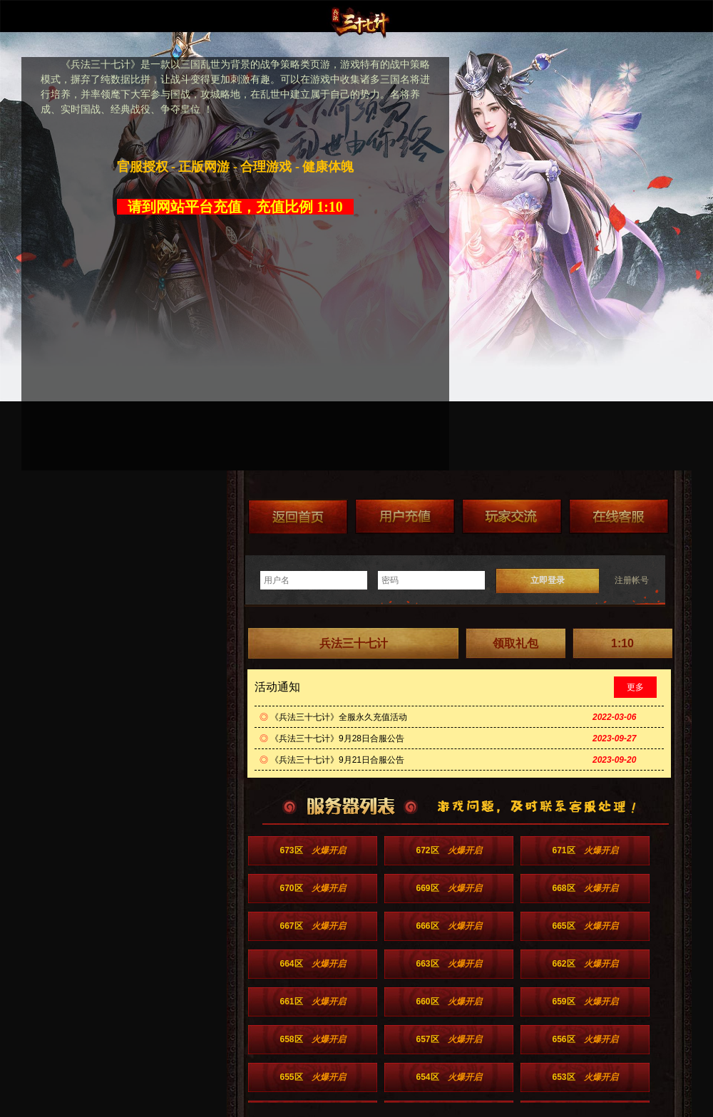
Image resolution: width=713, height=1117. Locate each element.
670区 (312, 888)
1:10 (622, 643)
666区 (448, 926)
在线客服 (619, 516)
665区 (584, 926)
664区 (312, 964)
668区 (584, 888)
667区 (312, 926)
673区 (312, 850)
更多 (635, 687)
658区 (312, 1039)
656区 (584, 1039)
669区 (448, 888)
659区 (584, 1002)
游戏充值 (405, 516)
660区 (448, 1002)
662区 (584, 964)
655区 (312, 1077)
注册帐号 (632, 580)
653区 (584, 1077)
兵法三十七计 (353, 643)
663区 (448, 964)
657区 (448, 1039)
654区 (448, 1077)
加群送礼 (512, 516)
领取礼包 (515, 643)
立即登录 (547, 580)
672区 (448, 850)
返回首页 (298, 516)
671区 (584, 850)
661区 (312, 1002)
